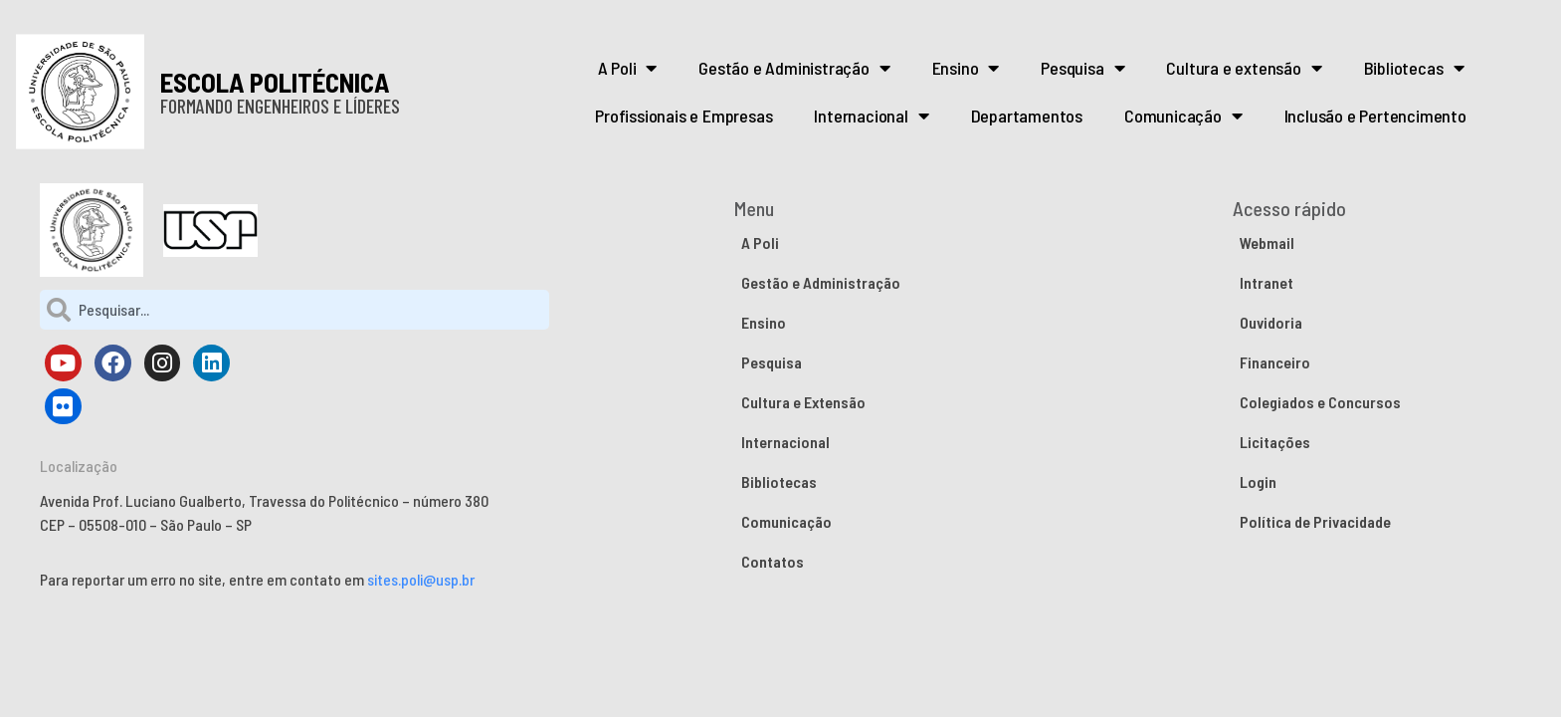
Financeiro (1275, 362)
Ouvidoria (1271, 322)
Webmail (1267, 242)
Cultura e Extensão (803, 401)
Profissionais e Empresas (683, 115)
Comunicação (1183, 115)
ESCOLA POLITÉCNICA (275, 82)
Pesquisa (1082, 68)
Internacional (871, 115)
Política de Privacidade (1315, 521)
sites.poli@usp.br (421, 579)
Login (1258, 481)
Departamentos (1026, 115)
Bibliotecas (1414, 68)
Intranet (1266, 282)
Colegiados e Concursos (1320, 401)
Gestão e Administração (793, 68)
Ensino (966, 68)
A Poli (628, 68)
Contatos (772, 561)
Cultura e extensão (1243, 68)
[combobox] (294, 310)
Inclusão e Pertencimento (1375, 115)
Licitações (1275, 441)
